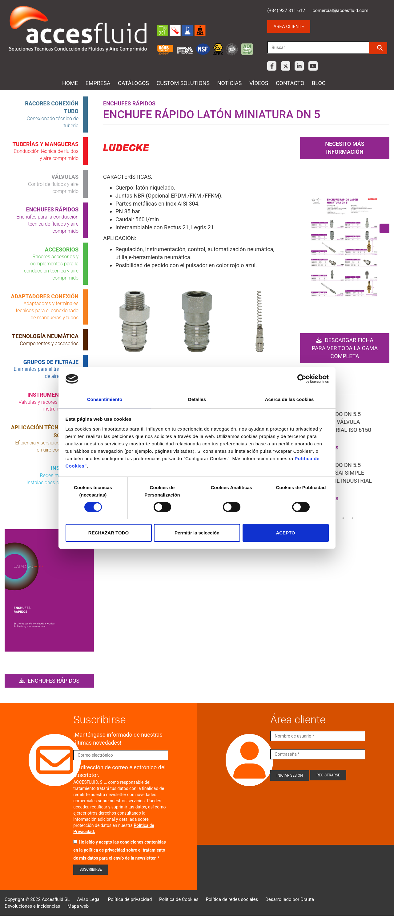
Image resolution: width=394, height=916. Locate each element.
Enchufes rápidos (49, 680)
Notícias (229, 83)
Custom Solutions (183, 83)
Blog (319, 83)
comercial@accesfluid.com (340, 10)
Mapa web (78, 906)
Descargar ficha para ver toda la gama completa (345, 348)
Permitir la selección (197, 532)
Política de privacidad (130, 899)
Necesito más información (344, 148)
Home (70, 83)
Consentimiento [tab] (105, 399)
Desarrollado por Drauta (289, 899)
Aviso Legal (89, 899)
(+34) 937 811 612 (286, 10)
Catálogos (133, 83)
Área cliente (288, 26)
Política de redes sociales (232, 899)
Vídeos (258, 83)
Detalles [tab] (197, 399)
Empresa (98, 83)
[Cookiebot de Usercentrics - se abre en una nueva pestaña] (302, 378)
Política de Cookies (179, 899)
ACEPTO (285, 532)
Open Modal (134, 322)
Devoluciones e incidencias (32, 906)
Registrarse (328, 775)
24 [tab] (352, 518)
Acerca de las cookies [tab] (289, 399)
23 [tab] (343, 518)
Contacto (290, 83)
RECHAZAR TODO (108, 532)
